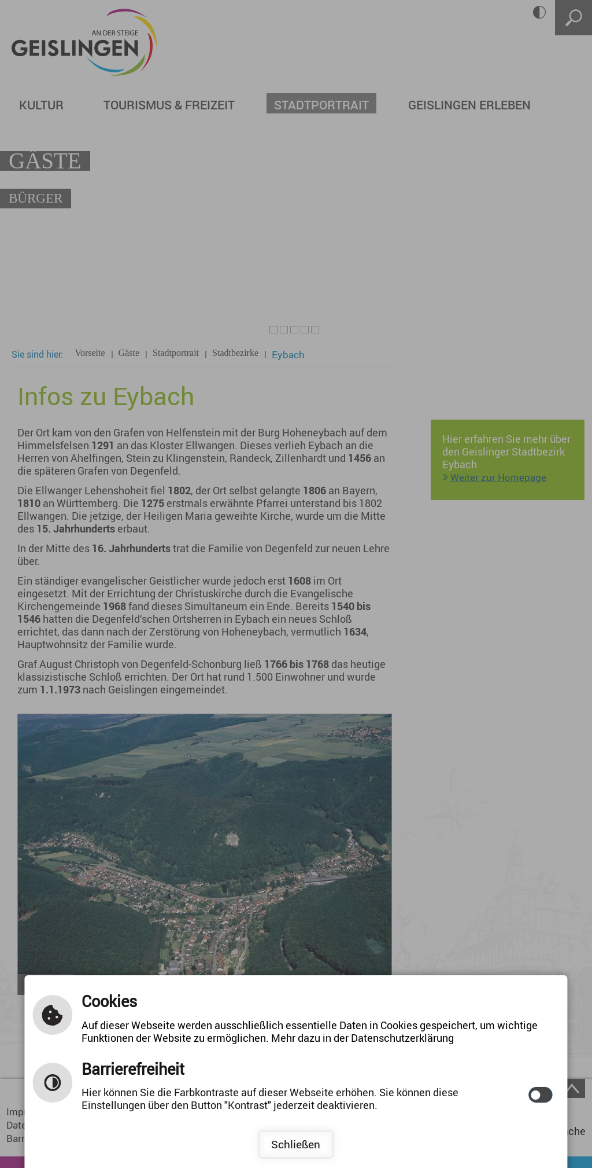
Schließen (295, 1144)
